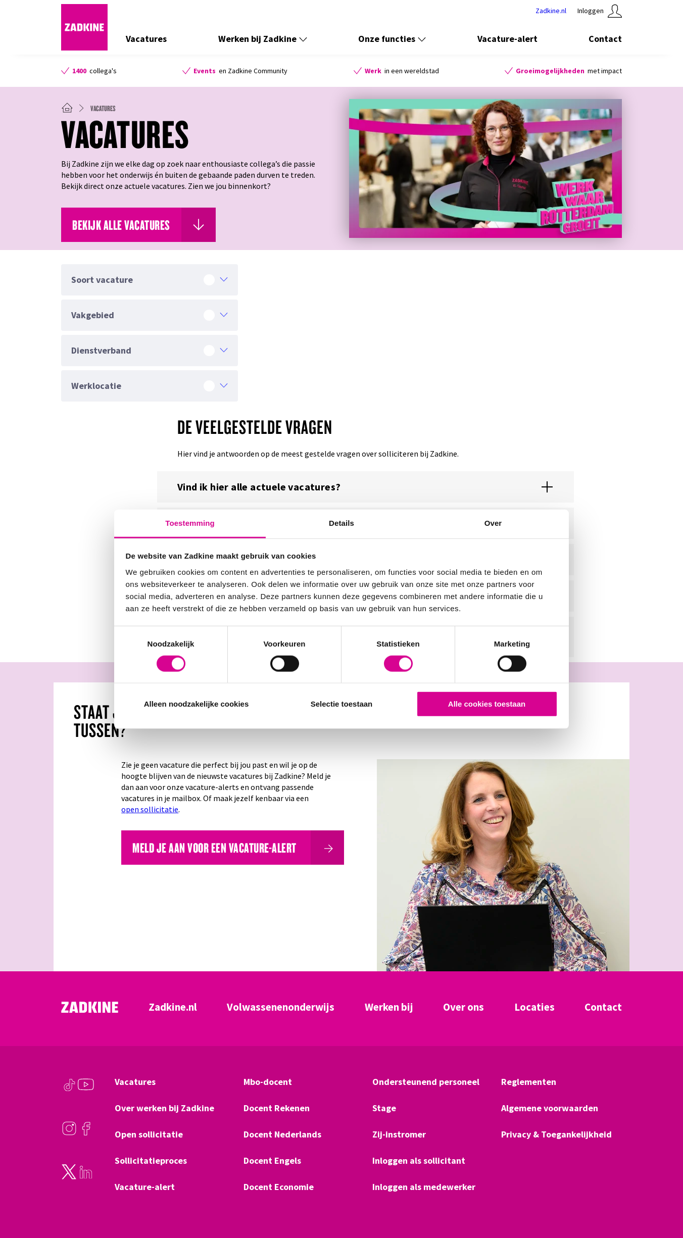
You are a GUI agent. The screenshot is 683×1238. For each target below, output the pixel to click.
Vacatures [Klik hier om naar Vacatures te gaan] (146, 38)
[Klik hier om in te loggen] (599, 11)
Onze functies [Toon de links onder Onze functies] (392, 38)
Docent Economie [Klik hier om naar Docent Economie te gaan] (278, 1187)
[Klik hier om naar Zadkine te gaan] (550, 11)
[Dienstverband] (149, 350)
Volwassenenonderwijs (280, 1007)
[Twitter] (69, 1177)
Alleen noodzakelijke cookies (196, 704)
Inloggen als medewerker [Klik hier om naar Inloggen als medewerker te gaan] (423, 1187)
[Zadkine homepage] (84, 47)
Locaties (534, 1007)
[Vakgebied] (149, 315)
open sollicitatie (149, 809)
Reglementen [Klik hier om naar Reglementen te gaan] (528, 1081)
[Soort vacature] (149, 279)
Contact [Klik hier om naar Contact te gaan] (605, 38)
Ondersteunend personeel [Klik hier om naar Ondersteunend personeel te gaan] (425, 1081)
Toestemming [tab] (190, 522)
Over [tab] (493, 522)
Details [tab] (341, 522)
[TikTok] (69, 1089)
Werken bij (389, 1007)
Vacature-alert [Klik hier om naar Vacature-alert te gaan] (507, 38)
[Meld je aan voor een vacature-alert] (232, 847)
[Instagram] (69, 1133)
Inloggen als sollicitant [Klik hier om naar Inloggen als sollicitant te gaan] (418, 1160)
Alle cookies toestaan (486, 704)
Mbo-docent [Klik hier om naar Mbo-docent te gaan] (267, 1081)
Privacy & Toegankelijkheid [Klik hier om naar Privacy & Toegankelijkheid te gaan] (556, 1134)
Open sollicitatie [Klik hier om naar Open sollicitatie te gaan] (149, 1134)
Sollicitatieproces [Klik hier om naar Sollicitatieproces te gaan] (151, 1160)
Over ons (463, 1007)
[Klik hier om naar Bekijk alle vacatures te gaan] (138, 225)
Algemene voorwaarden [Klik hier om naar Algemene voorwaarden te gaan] (549, 1108)
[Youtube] (86, 1089)
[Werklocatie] (149, 386)
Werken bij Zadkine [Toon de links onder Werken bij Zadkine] (262, 38)
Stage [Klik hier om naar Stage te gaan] (384, 1108)
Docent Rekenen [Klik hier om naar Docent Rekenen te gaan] (276, 1108)
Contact (603, 1007)
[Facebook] (86, 1133)
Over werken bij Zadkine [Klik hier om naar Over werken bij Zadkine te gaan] (164, 1108)
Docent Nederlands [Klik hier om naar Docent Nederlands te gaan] (282, 1134)
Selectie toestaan (342, 704)
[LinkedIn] (86, 1177)
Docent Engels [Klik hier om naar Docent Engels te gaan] (272, 1160)
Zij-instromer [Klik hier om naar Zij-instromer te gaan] (399, 1134)
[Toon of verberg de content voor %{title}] (365, 487)
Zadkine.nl (173, 1007)
